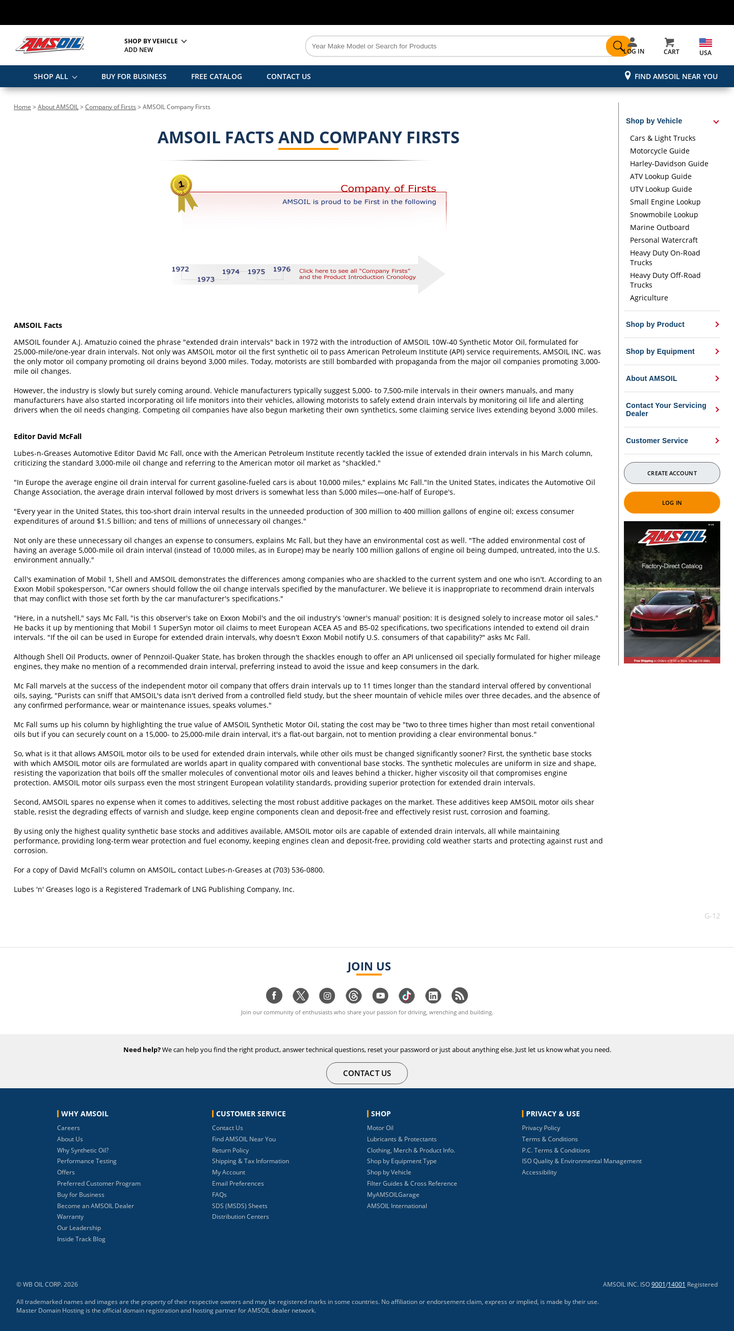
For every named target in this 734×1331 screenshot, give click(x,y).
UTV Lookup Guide (661, 189)
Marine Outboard (660, 227)
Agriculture (649, 297)
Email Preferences (238, 1183)
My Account (228, 1172)
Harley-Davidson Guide (669, 163)
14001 (677, 1284)
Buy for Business (80, 1194)
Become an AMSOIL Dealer (95, 1205)
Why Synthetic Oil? (83, 1150)
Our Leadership (79, 1227)
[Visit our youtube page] (380, 1001)
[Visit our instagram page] (327, 1001)
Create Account (671, 473)
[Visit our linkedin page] (433, 1001)
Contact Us (227, 1127)
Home (22, 107)
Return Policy (230, 1150)
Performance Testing (87, 1161)
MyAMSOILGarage (393, 1194)
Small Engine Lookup (665, 202)
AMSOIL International (397, 1205)
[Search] (424, 46)
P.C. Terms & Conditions (556, 1150)
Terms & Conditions (550, 1139)
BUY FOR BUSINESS (134, 76)
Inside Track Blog (81, 1239)
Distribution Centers (240, 1216)
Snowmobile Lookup (664, 214)
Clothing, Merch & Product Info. (411, 1150)
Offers (66, 1172)
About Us (70, 1139)
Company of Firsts (110, 107)
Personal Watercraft (664, 240)
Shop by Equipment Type (402, 1161)
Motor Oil (380, 1127)
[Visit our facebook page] (274, 1001)
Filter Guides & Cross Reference (412, 1183)
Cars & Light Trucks (663, 138)
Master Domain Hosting (50, 1310)
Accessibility (539, 1172)
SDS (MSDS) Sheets (240, 1205)
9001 (658, 1284)
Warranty (70, 1216)
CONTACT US (289, 76)
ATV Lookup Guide (661, 176)
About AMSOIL (58, 107)
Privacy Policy (541, 1127)
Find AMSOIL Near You (676, 76)
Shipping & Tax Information (250, 1161)
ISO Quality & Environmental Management (582, 1161)
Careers (68, 1127)
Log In (672, 502)
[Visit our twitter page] (301, 1001)
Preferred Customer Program (99, 1183)
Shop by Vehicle (389, 1172)
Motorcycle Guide (660, 151)
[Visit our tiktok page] (407, 1001)
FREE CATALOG (216, 76)
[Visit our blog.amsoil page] (460, 1001)
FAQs (219, 1194)
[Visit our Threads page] (354, 1001)
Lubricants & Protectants (402, 1139)
